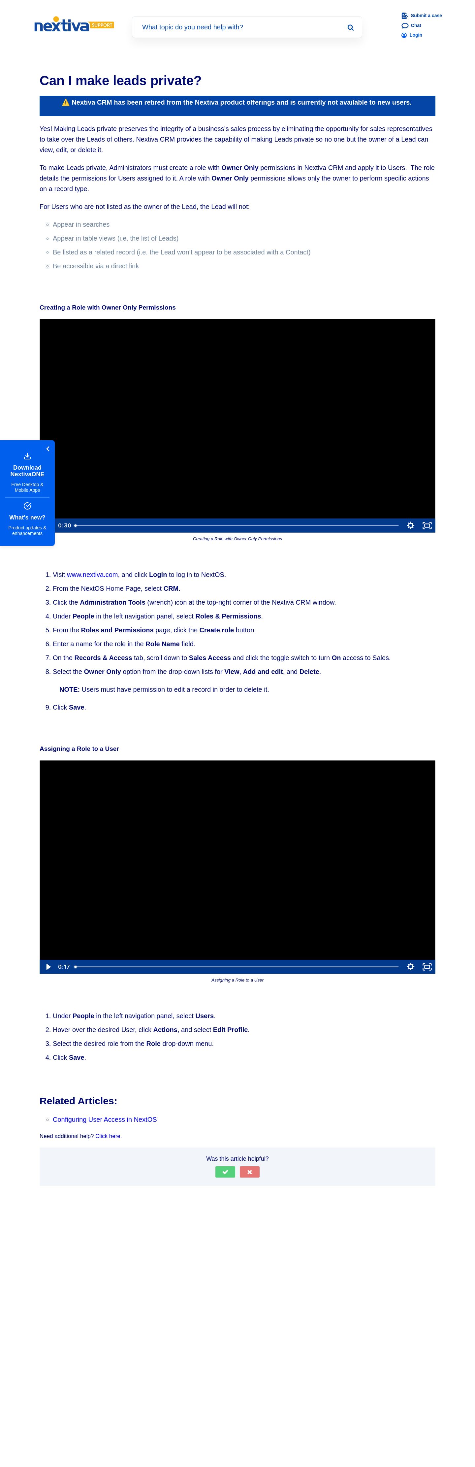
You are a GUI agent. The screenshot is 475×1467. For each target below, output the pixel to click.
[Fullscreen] (427, 525)
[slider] (237, 525)
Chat (411, 26)
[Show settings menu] (410, 525)
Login (411, 35)
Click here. (108, 1136)
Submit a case (421, 16)
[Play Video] (48, 966)
